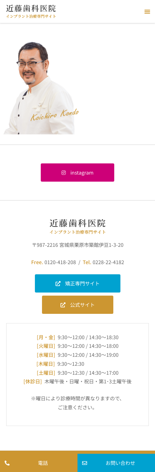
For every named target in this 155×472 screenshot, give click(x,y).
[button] (147, 11)
